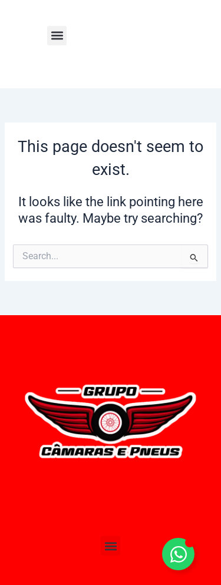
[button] (57, 35)
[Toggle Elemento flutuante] (178, 554)
